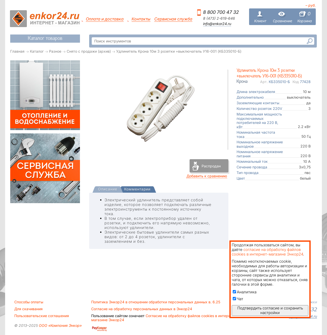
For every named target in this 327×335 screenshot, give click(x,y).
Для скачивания (28, 309)
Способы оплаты (28, 302)
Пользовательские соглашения (41, 316)
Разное (55, 51)
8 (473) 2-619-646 (219, 18)
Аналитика (244, 292)
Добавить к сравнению (206, 176)
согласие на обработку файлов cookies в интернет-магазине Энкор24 (267, 252)
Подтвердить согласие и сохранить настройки (270, 310)
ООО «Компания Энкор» (60, 325)
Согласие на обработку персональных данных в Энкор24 (141, 309)
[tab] (107, 189)
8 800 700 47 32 (221, 12)
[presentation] (107, 189)
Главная (17, 51)
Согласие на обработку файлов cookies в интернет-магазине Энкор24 (163, 318)
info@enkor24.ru (217, 24)
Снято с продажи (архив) (89, 51)
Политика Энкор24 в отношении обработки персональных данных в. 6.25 (155, 302)
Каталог (37, 51)
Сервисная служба (173, 19)
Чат (238, 298)
